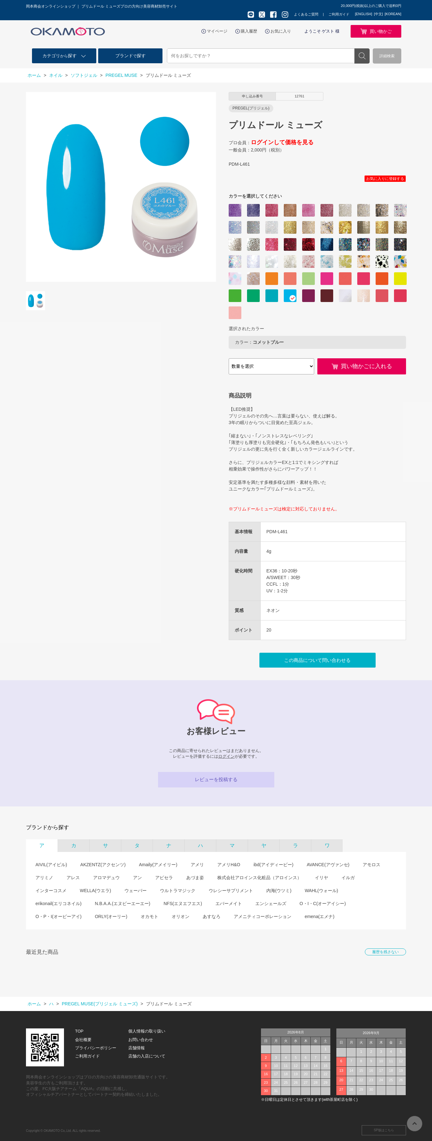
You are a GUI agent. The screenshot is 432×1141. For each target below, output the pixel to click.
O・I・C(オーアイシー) (323, 903)
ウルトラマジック (177, 890)
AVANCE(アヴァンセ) (328, 864)
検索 (362, 56)
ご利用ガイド (338, 14)
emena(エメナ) (319, 916)
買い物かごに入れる (366, 366)
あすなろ (211, 916)
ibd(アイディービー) (273, 864)
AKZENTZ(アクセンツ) (103, 864)
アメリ (197, 864)
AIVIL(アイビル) (51, 864)
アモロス (371, 864)
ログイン (226, 756)
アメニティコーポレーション (262, 916)
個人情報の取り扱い (146, 1031)
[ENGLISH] (363, 14)
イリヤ (321, 877)
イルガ (348, 877)
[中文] (378, 14)
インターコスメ (51, 890)
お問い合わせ (140, 1039)
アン (137, 877)
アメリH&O (228, 864)
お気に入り (280, 31)
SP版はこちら (384, 1130)
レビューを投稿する (216, 779)
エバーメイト (228, 903)
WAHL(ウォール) (321, 890)
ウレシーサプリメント (231, 890)
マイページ (217, 31)
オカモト (149, 916)
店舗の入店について (146, 1056)
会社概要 (83, 1039)
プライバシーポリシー (95, 1047)
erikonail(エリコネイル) (58, 903)
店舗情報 (136, 1047)
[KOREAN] (392, 14)
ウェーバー (135, 890)
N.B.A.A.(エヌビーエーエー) (122, 903)
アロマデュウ (106, 877)
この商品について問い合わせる (317, 660)
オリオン (180, 916)
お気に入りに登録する (385, 178)
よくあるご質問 (306, 14)
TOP (79, 1031)
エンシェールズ (270, 903)
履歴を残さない (385, 952)
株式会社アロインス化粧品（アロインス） (259, 877)
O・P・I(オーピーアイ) (58, 916)
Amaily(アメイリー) (158, 864)
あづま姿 (195, 877)
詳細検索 (387, 56)
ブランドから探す (47, 827)
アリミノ (44, 877)
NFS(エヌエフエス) (182, 903)
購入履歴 (249, 31)
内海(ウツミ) (278, 890)
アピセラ (164, 877)
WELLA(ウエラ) (95, 890)
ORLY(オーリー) (111, 916)
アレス (73, 877)
